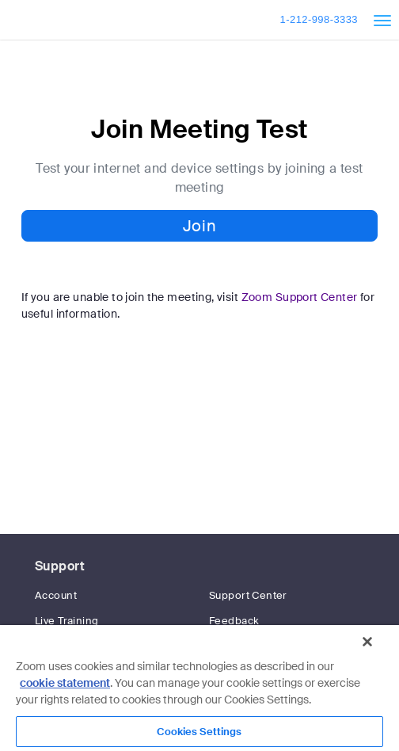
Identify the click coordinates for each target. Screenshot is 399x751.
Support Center (248, 595)
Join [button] (199, 225)
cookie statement (65, 683)
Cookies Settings (199, 731)
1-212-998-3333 (319, 19)
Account (56, 595)
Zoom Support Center (299, 297)
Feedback (234, 620)
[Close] (367, 641)
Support (60, 566)
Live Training (66, 620)
